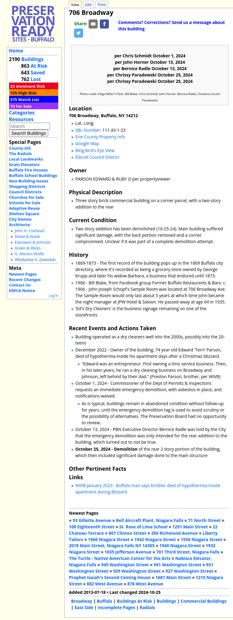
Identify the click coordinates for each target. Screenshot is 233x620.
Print (102, 4)
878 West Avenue (145, 584)
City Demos (20, 219)
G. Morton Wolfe (29, 253)
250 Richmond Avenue (174, 533)
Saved (38, 72)
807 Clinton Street (127, 533)
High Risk (27, 93)
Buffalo (104, 601)
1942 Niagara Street (155, 539)
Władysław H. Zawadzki (35, 259)
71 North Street (204, 520)
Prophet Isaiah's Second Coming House (109, 577)
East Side (84, 607)
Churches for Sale (26, 197)
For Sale (24, 106)
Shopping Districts (27, 186)
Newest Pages (23, 274)
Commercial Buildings (204, 601)
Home (16, 50)
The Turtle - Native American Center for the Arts (119, 558)
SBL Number (87, 130)
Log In (53, 295)
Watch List (28, 99)
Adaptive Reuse (24, 208)
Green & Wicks (27, 248)
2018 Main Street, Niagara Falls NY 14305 (111, 545)
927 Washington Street (189, 571)
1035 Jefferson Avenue (128, 552)
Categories (22, 112)
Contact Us (20, 285)
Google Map (87, 143)
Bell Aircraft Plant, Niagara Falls (149, 520)
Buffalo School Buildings (33, 175)
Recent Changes (25, 279)
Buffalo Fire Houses (28, 170)
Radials (147, 607)
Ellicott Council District (97, 157)
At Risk (39, 66)
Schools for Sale (24, 202)
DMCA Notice (22, 290)
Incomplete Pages (116, 607)
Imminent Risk (30, 86)
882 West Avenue (105, 584)
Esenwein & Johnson (33, 242)
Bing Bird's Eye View (94, 150)
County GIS (20, 148)
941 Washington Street (177, 564)
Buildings (32, 59)
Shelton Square (24, 213)
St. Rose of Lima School (143, 527)
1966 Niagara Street (109, 539)
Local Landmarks (26, 159)
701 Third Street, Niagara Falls (188, 552)
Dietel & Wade (27, 236)
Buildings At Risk (134, 601)
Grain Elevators (24, 164)
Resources (21, 119)
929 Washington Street (137, 571)
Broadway (81, 601)
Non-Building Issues (29, 181)
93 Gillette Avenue (92, 520)
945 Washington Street (125, 564)
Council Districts (25, 192)
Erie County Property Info (100, 137)
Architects (19, 224)
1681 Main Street (173, 577)
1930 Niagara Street (201, 539)
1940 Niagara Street (180, 545)
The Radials (20, 153)
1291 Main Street (190, 527)
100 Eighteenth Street (91, 527)
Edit (88, 4)
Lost (36, 79)
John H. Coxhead (29, 230)
